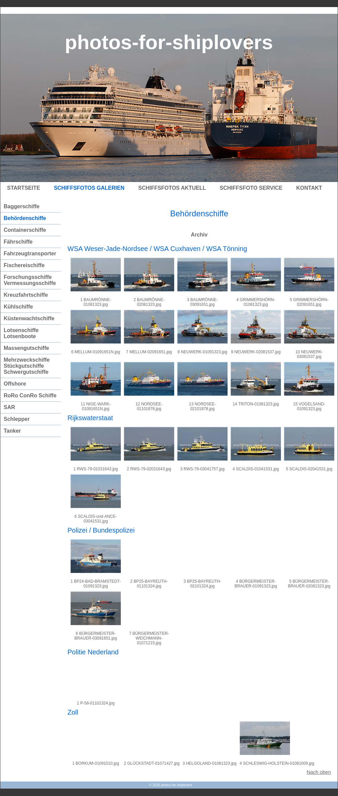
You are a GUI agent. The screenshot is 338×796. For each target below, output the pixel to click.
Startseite (23, 188)
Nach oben (318, 772)
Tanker (12, 431)
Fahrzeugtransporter (30, 253)
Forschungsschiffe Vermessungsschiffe (30, 280)
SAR (9, 407)
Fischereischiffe (24, 265)
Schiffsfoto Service (251, 188)
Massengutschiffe (26, 348)
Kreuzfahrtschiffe (26, 295)
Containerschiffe (25, 230)
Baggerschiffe (22, 206)
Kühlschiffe (18, 307)
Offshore (15, 384)
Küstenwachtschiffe (29, 318)
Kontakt (309, 188)
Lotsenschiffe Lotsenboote (21, 333)
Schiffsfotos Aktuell (172, 188)
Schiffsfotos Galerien (89, 188)
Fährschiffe (18, 242)
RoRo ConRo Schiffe (30, 395)
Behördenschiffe (25, 218)
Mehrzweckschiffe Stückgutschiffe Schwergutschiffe (27, 366)
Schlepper (17, 419)
